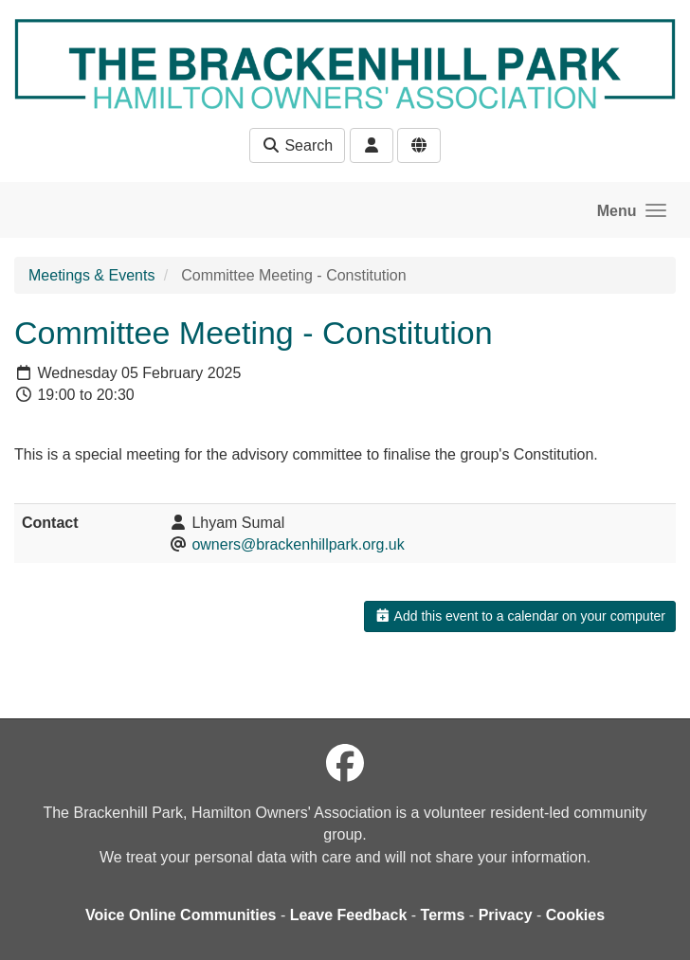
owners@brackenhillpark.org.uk (297, 544)
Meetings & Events (91, 275)
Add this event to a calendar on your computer (519, 616)
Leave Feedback (349, 915)
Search (297, 145)
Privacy (506, 915)
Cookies (575, 915)
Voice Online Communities (181, 915)
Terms (443, 915)
